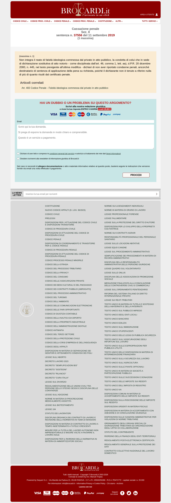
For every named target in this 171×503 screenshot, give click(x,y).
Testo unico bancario (116, 319)
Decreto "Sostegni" (56, 369)
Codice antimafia (54, 330)
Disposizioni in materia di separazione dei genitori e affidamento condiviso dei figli (68, 352)
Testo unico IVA (113, 389)
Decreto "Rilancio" (55, 373)
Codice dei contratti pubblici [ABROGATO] (68, 289)
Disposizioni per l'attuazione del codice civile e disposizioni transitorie (71, 223)
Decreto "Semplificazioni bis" (61, 365)
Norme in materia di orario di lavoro (125, 210)
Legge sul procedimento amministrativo (127, 252)
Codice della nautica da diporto (63, 318)
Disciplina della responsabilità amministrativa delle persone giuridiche (127, 263)
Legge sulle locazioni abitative (122, 243)
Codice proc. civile (40, 21)
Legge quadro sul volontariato (122, 268)
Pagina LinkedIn (135, 492)
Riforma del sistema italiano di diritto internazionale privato (125, 295)
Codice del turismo (56, 297)
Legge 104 (50, 409)
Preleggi (50, 218)
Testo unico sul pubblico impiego (123, 310)
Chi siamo (111, 483)
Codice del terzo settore (59, 334)
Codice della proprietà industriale (65, 322)
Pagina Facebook (122, 492)
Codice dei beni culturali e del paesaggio (68, 285)
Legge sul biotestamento (59, 405)
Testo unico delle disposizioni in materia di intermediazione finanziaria (128, 353)
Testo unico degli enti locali (120, 315)
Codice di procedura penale (61, 250)
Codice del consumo (56, 277)
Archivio (120, 483)
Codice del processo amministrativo (65, 293)
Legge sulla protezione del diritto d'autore (129, 222)
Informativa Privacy (84, 483)
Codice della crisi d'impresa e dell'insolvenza (71, 342)
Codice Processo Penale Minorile (64, 260)
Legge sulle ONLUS (115, 273)
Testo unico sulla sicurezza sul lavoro (126, 358)
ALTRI (118, 21)
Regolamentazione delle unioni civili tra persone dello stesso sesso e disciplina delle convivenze (71, 388)
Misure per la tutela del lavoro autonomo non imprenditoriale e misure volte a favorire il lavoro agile (71, 432)
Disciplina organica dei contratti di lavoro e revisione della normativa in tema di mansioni (70, 418)
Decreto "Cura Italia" (57, 378)
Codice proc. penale (83, 21)
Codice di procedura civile (60, 229)
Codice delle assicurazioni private (64, 281)
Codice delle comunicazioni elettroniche (68, 305)
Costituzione (105, 21)
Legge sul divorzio (56, 382)
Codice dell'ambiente (57, 301)
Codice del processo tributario (63, 268)
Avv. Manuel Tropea (94, 477)
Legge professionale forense (121, 214)
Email (19, 121)
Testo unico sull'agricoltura (121, 363)
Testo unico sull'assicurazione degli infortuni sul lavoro (125, 340)
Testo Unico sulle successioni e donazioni (128, 377)
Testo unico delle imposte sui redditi (125, 381)
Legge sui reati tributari (118, 300)
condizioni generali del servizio (61, 154)
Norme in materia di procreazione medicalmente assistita (64, 400)
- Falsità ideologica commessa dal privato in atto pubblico (65, 88)
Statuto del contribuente (119, 432)
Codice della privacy (57, 273)
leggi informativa (113, 154)
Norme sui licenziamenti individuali (124, 206)
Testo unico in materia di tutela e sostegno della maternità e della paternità (129, 305)
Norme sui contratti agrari (119, 233)
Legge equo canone (115, 247)
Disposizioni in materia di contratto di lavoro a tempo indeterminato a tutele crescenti (71, 425)
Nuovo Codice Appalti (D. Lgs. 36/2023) (65, 210)
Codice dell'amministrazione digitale (66, 326)
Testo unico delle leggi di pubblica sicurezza (130, 335)
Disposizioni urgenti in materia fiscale (126, 406)
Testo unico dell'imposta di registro (125, 385)
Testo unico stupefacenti (118, 331)
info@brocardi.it (68, 483)
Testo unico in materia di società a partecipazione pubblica (123, 372)
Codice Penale (61, 21)
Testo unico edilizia (115, 323)
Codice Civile (20, 21)
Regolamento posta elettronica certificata (129, 440)
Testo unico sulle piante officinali (124, 367)
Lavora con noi (85, 487)
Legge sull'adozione (56, 395)
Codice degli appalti (56, 347)
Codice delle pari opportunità (62, 310)
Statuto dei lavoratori (58, 413)
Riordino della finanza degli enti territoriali (130, 436)
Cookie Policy (99, 483)
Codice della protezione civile (62, 338)
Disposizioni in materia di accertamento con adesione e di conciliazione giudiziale (129, 411)
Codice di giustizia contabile (61, 314)
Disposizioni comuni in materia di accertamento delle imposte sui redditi (126, 395)
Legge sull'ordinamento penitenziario (126, 289)
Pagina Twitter (129, 492)
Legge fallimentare (115, 218)
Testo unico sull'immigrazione (121, 327)
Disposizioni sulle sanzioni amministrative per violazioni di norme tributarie (130, 418)
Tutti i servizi (149, 21)
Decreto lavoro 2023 (56, 361)
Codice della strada (56, 264)
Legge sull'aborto (55, 357)
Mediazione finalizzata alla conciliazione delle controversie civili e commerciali (127, 284)
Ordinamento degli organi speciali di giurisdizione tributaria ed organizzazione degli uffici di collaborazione (128, 425)
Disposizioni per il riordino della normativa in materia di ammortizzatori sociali (71, 440)
